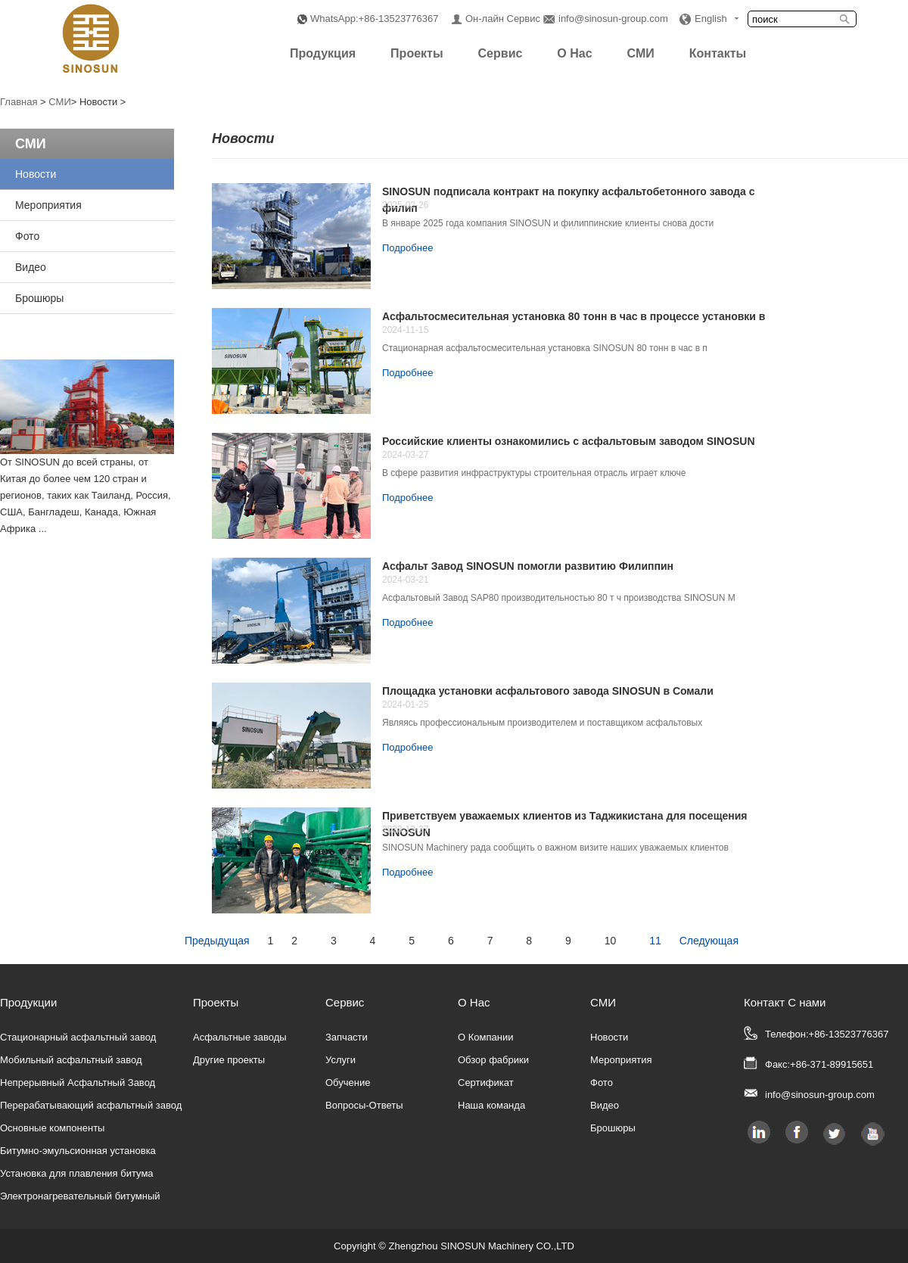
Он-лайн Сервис (502, 18)
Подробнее (407, 248)
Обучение (347, 1082)
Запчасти (346, 1037)
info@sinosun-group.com (613, 18)
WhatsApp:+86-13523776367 (374, 18)
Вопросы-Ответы (364, 1105)
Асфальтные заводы (240, 1037)
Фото (27, 236)
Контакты (717, 53)
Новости (35, 174)
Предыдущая (217, 941)
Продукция (323, 53)
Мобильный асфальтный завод (71, 1059)
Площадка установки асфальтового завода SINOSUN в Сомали (548, 691)
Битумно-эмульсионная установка (78, 1150)
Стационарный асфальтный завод (78, 1037)
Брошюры (39, 298)
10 (611, 941)
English (711, 18)
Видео (30, 267)
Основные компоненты (52, 1128)
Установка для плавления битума (77, 1173)
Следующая (709, 941)
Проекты (416, 53)
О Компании (485, 1037)
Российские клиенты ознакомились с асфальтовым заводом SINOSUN (568, 441)
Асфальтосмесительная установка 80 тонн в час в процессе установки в (573, 316)
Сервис (500, 53)
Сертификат (486, 1082)
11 (655, 941)
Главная (18, 101)
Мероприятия (48, 205)
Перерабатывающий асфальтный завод (91, 1105)
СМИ (641, 53)
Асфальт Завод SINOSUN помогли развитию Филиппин (527, 566)
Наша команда (491, 1105)
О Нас (574, 53)
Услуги (340, 1059)
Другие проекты (229, 1059)
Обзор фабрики (493, 1059)
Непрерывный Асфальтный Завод (77, 1082)
